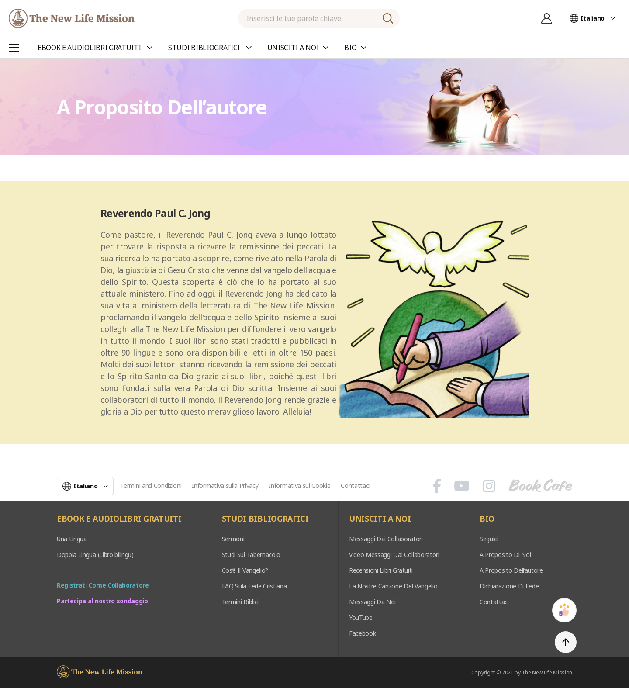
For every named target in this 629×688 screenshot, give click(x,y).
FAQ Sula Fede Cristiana (254, 586)
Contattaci (355, 485)
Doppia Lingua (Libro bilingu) (95, 554)
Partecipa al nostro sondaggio (102, 601)
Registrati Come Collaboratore (103, 585)
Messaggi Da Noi (372, 602)
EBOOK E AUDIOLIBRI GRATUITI (119, 519)
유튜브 (462, 485)
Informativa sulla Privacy (225, 485)
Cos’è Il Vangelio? (245, 570)
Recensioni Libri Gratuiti (381, 570)
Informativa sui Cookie (299, 485)
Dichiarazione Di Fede (509, 586)
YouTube (361, 617)
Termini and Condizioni (150, 485)
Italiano (593, 18)
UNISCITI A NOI (380, 519)
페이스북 (437, 485)
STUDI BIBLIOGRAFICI (265, 519)
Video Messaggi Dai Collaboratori (394, 554)
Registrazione (547, 18)
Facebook (362, 633)
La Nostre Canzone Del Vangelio (393, 586)
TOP (566, 642)
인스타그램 (489, 485)
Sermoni (233, 539)
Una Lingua (72, 539)
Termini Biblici (240, 602)
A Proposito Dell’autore (511, 570)
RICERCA (387, 18)
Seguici (489, 539)
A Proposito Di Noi (505, 554)
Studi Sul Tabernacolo (251, 554)
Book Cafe (540, 485)
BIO (487, 519)
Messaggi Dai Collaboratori (386, 539)
